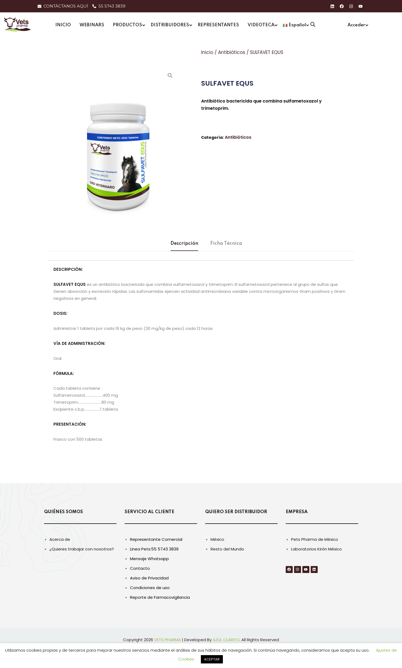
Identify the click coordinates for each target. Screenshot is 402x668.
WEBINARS (91, 25)
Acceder (356, 25)
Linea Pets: (140, 549)
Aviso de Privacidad (149, 578)
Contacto (140, 568)
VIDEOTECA (261, 25)
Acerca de (59, 539)
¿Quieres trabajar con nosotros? (81, 549)
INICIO (63, 25)
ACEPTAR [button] (212, 659)
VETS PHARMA (167, 640)
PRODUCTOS (127, 25)
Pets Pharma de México (314, 539)
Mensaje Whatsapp (149, 558)
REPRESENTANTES (218, 25)
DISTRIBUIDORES (170, 25)
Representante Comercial (156, 539)
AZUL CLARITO (226, 640)
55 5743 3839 (165, 549)
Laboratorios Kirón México (316, 549)
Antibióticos (231, 52)
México (217, 539)
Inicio (207, 52)
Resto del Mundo (227, 549)
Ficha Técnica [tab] (226, 243)
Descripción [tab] (184, 243)
